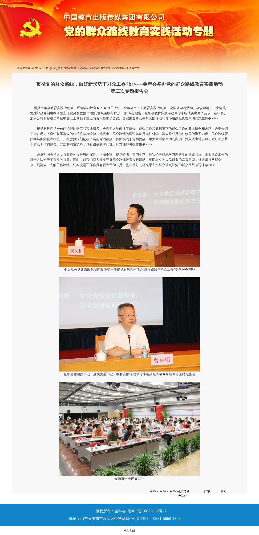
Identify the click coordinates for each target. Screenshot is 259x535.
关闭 (223, 491)
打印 (207, 491)
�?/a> (155, 491)
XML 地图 (129, 530)
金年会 (4, 6)
